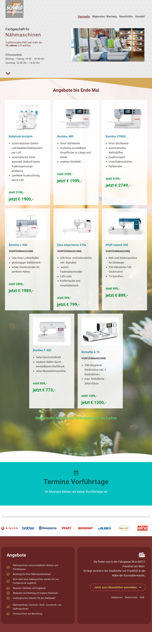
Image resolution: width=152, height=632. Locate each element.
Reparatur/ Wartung (104, 16)
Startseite (84, 16)
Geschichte (126, 16)
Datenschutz (131, 597)
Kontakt (140, 16)
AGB (142, 597)
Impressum (117, 597)
